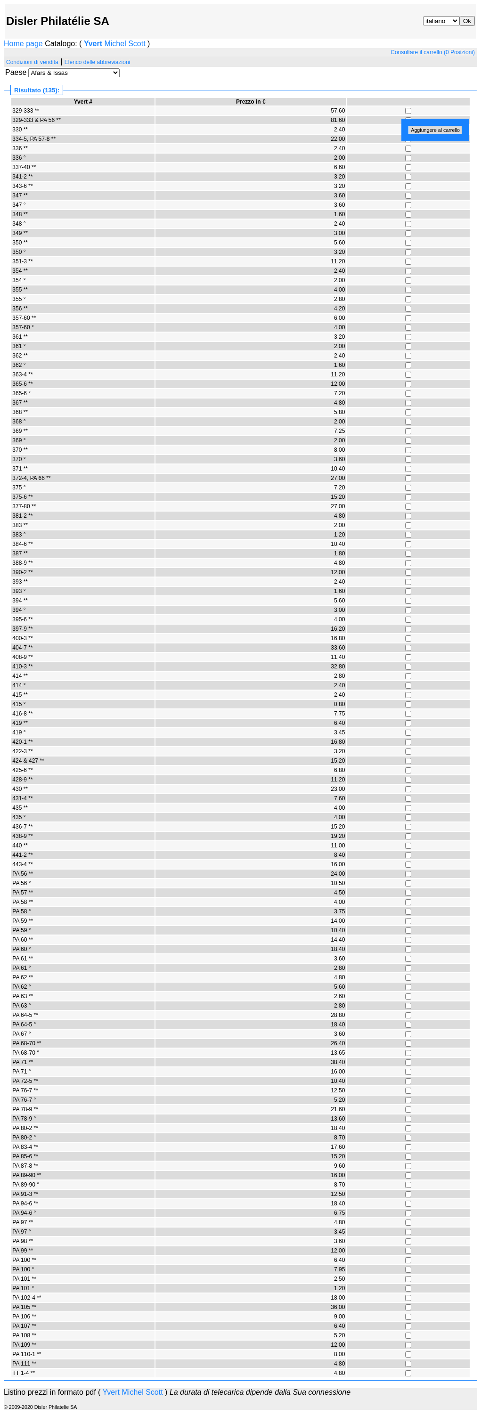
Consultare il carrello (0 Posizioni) (433, 52)
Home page (23, 44)
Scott (136, 44)
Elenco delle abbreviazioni (97, 62)
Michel (115, 44)
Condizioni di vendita (32, 62)
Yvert (93, 44)
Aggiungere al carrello (435, 130)
